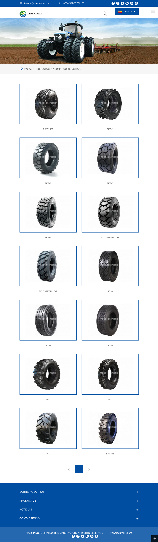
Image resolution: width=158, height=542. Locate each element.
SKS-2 (48, 183)
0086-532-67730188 (73, 3)
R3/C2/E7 (48, 129)
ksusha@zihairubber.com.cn (38, 3)
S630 (110, 345)
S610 (110, 291)
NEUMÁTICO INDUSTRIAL (67, 69)
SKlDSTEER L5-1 (110, 237)
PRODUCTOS (42, 69)
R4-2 (110, 399)
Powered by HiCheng (121, 533)
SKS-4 (48, 237)
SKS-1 (110, 129)
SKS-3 (110, 183)
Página (28, 69)
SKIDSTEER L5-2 (48, 291)
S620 (48, 345)
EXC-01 (110, 453)
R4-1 (47, 399)
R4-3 (47, 453)
